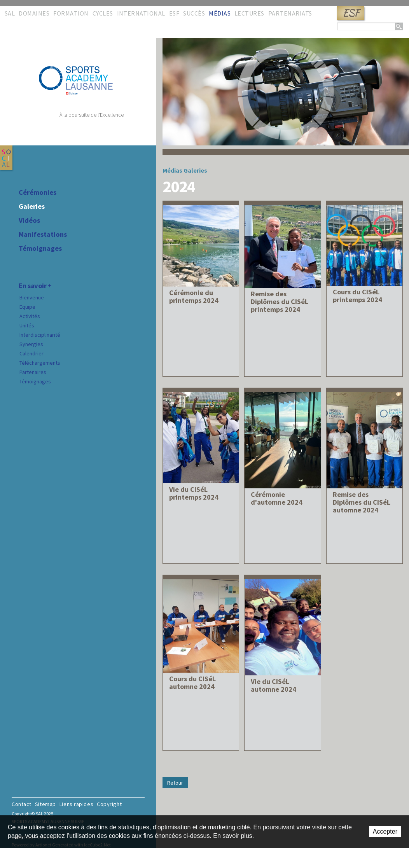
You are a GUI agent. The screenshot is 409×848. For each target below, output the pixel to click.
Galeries (32, 206)
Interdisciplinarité (39, 334)
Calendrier (31, 353)
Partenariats (290, 13)
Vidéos (29, 220)
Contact (21, 804)
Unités (26, 325)
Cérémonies (37, 192)
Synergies (31, 344)
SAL (10, 13)
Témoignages (40, 248)
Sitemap (45, 804)
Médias (220, 13)
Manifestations (43, 234)
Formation (70, 13)
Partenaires (32, 372)
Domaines (34, 13)
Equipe (27, 306)
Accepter (385, 831)
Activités (29, 316)
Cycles (103, 13)
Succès (194, 13)
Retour (175, 782)
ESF (351, 13)
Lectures (249, 13)
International (141, 13)
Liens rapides (76, 804)
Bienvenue (31, 297)
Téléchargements (39, 362)
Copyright (109, 804)
